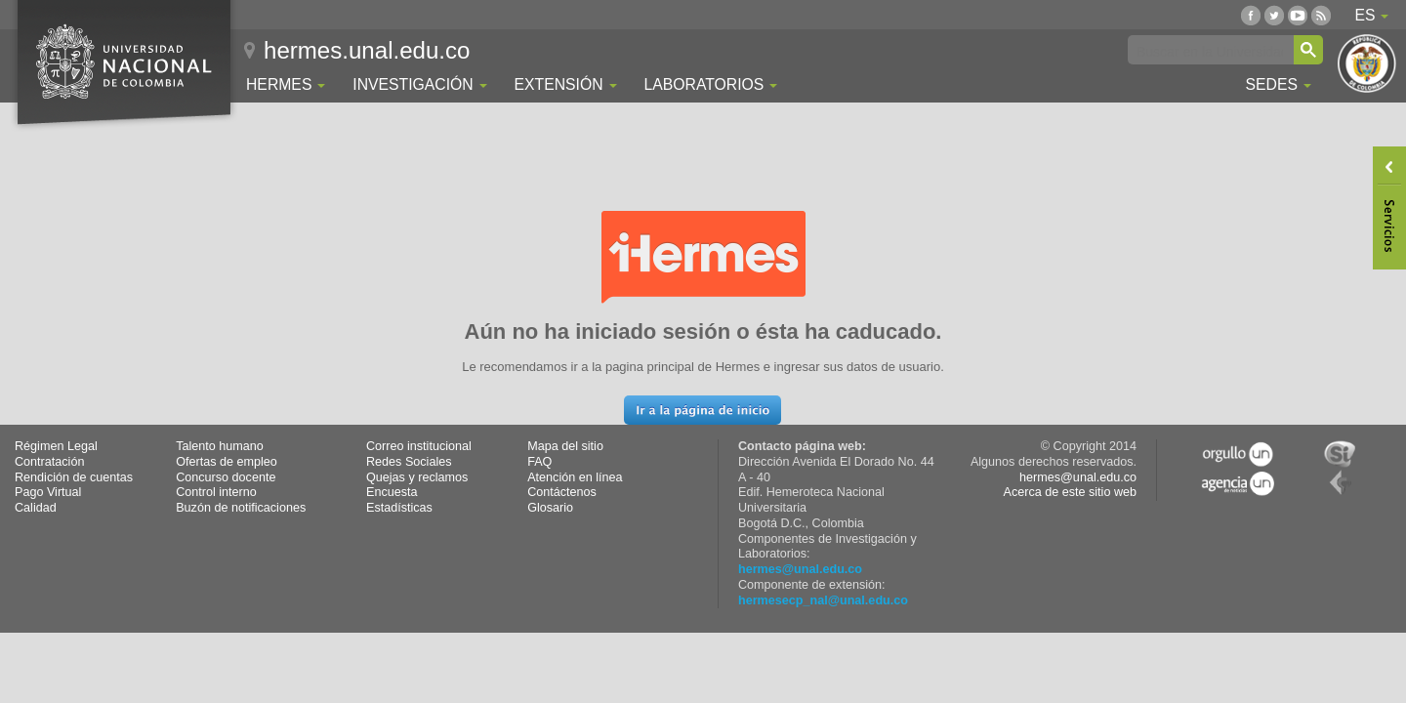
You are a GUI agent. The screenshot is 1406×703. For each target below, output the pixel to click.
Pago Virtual (48, 492)
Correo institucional (419, 446)
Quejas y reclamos (417, 477)
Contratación (49, 462)
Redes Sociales (409, 462)
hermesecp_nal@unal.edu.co (823, 600)
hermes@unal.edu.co (800, 569)
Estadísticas (399, 508)
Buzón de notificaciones (241, 508)
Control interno (216, 492)
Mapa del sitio (565, 446)
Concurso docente (225, 477)
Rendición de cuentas (74, 477)
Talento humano (220, 446)
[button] (702, 410)
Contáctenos (562, 492)
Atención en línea (574, 477)
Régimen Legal (56, 446)
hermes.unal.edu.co (367, 50)
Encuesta (392, 492)
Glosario (550, 508)
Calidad (36, 508)
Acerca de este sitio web (1070, 492)
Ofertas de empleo (226, 462)
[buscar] (1210, 51)
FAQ (539, 462)
